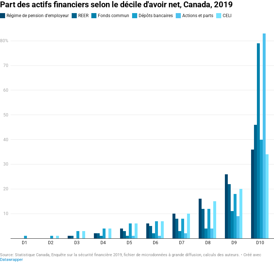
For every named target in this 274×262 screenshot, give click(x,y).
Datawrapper (11, 259)
